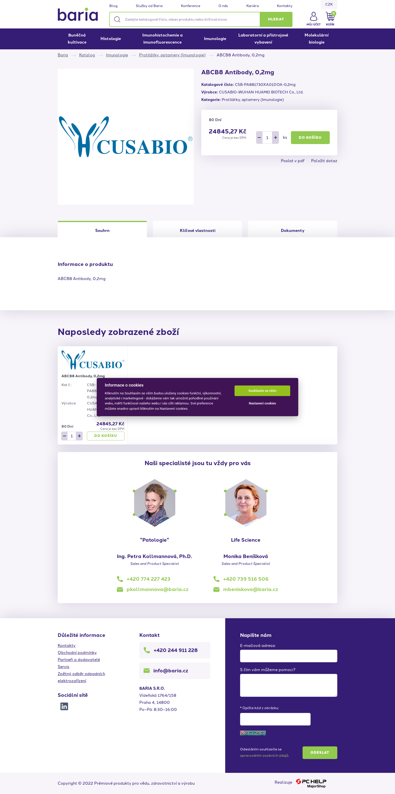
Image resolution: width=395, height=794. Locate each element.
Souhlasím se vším (262, 391)
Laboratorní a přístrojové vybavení (263, 39)
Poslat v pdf (293, 160)
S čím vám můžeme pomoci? (267, 669)
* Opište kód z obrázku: (259, 708)
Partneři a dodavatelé (79, 659)
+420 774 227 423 (149, 579)
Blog (113, 6)
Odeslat (319, 752)
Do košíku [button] (310, 137)
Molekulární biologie (316, 39)
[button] (276, 19)
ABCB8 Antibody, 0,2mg (83, 376)
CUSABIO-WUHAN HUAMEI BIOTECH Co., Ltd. (261, 92)
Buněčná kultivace (77, 39)
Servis (63, 666)
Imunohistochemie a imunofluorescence (162, 39)
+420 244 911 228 (176, 650)
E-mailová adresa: (258, 645)
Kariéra (252, 6)
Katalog (87, 55)
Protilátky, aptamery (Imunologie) (172, 55)
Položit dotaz (324, 160)
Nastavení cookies (262, 403)
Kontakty (284, 6)
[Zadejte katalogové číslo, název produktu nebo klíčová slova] (200, 19)
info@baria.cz (170, 671)
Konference (190, 6)
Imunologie (215, 38)
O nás (223, 6)
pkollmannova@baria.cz (157, 589)
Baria (63, 55)
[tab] (197, 229)
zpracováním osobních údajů (264, 755)
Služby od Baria (149, 6)
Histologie (111, 38)
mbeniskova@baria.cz (250, 589)
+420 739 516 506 (246, 579)
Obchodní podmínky (77, 652)
